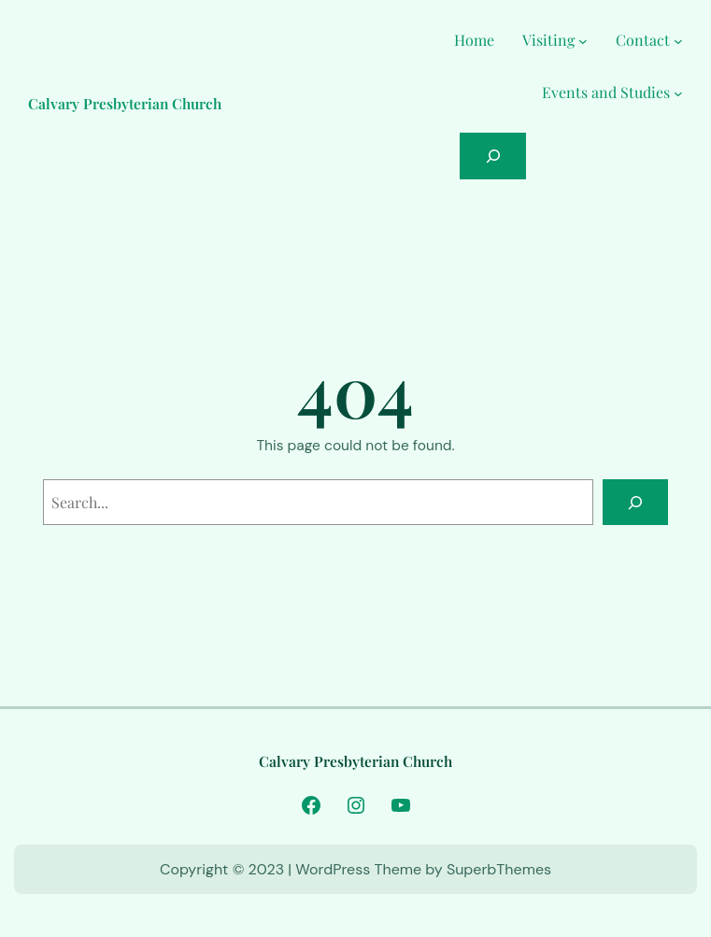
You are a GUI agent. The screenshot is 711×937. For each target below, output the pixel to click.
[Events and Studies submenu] (678, 92)
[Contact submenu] (678, 40)
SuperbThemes (499, 869)
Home (474, 40)
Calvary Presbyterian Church (124, 103)
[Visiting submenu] (583, 40)
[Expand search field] (493, 155)
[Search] (636, 502)
